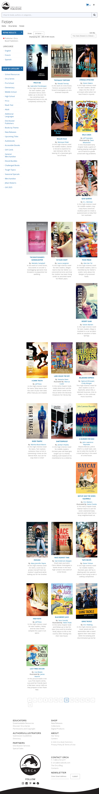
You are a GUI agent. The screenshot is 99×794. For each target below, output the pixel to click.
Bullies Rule (62, 139)
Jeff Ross (38, 384)
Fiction (21, 26)
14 (77, 700)
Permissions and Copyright (24, 729)
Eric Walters (88, 502)
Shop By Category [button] (11, 68)
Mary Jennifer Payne (38, 563)
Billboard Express (86, 378)
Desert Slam (87, 321)
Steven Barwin (88, 325)
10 (56, 700)
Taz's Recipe (86, 560)
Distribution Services (21, 745)
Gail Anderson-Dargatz (63, 561)
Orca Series (12, 26)
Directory (17, 738)
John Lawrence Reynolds (88, 443)
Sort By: (92, 33)
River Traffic (37, 441)
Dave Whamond (88, 141)
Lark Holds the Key (62, 376)
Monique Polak (63, 142)
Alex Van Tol (88, 263)
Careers (54, 738)
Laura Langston (63, 263)
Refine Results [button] (9, 32)
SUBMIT (75, 776)
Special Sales (18, 748)
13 (72, 700)
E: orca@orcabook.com (60, 762)
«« (30, 700)
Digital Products (57, 729)
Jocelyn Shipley (63, 445)
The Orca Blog (57, 765)
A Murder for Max (86, 439)
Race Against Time (61, 558)
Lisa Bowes (38, 672)
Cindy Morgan (86, 383)
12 (67, 700)
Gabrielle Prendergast (38, 86)
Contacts (54, 768)
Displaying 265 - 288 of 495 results (41, 37)
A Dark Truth (37, 381)
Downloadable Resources (23, 723)
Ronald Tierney (63, 83)
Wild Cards (86, 135)
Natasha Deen (63, 379)
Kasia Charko (92, 504)
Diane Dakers (88, 83)
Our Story (55, 736)
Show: (30, 33)
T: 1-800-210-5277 (58, 760)
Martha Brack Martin (38, 445)
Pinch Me (37, 83)
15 (82, 700)
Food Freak (86, 260)
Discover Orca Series (21, 726)
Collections (55, 726)
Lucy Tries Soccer (37, 669)
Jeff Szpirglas (88, 138)
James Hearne (39, 675)
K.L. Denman (88, 202)
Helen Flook (67, 623)
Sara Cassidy (63, 620)
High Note (37, 619)
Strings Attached (86, 80)
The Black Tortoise (62, 80)
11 (61, 700)
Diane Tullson (88, 563)
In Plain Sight (62, 260)
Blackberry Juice (62, 617)
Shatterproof (62, 441)
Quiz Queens (87, 199)
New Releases (56, 723)
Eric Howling (88, 625)
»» (30, 705)
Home (4, 26)
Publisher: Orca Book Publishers (10, 39)
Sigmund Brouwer (87, 381)
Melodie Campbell (38, 263)
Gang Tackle (87, 621)
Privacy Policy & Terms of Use (63, 744)
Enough (37, 560)
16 (88, 700)
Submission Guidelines (22, 736)
